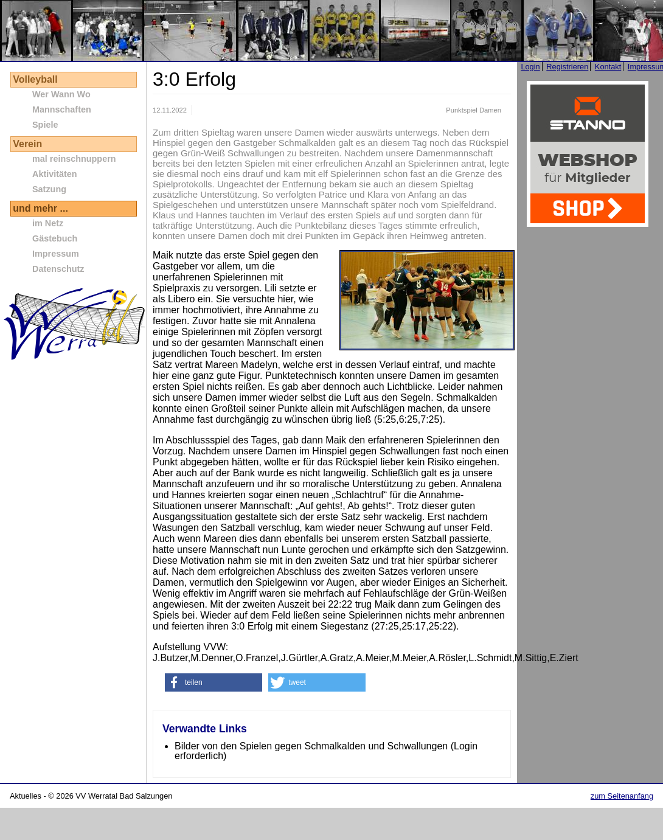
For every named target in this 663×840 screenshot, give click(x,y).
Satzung (49, 189)
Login (530, 66)
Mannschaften (61, 109)
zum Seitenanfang (622, 795)
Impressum (55, 254)
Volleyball (35, 79)
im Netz (47, 223)
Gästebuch (54, 238)
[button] (213, 682)
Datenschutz (58, 269)
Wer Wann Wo (61, 94)
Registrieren (567, 66)
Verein (27, 144)
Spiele (45, 125)
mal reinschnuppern (74, 159)
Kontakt (608, 66)
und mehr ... (40, 208)
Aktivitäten (54, 174)
